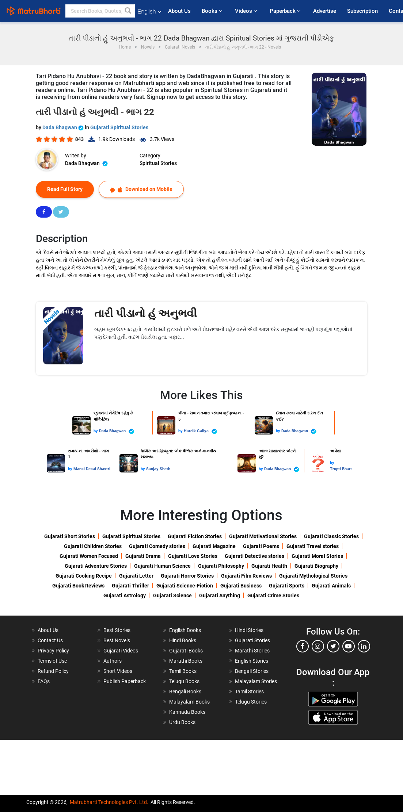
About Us (179, 11)
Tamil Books (183, 671)
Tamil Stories (249, 691)
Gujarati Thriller (130, 586)
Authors (112, 661)
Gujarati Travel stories (312, 546)
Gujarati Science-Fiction (184, 586)
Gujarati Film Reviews (246, 576)
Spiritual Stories (158, 163)
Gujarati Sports (286, 586)
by (96, 431)
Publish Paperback (124, 681)
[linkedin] (364, 646)
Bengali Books (185, 691)
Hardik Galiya (200, 431)
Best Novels (116, 640)
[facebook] (302, 646)
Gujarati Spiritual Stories (119, 127)
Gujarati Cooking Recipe (84, 576)
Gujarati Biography (316, 566)
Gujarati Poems (261, 546)
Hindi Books (182, 640)
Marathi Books (185, 661)
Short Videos (117, 671)
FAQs (44, 681)
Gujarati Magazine (214, 546)
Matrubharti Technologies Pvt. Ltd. (109, 802)
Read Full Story (65, 189)
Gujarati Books (186, 651)
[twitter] (333, 646)
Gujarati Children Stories (93, 546)
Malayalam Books (189, 702)
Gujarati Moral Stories (317, 556)
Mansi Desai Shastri (91, 469)
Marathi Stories (252, 651)
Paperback (286, 11)
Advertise (324, 11)
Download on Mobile (141, 189)
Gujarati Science (172, 595)
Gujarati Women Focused (89, 556)
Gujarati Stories (252, 640)
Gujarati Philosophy (221, 566)
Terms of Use (52, 661)
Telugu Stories (251, 702)
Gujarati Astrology (124, 595)
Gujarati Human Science (162, 566)
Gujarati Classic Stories (331, 536)
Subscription (362, 11)
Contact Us (50, 640)
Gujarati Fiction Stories (195, 536)
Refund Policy (53, 671)
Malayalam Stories (256, 681)
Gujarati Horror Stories (187, 576)
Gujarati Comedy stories (157, 546)
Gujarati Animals (331, 586)
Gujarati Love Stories (192, 556)
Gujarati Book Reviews (78, 586)
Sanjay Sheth (158, 469)
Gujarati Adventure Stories (96, 566)
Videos (247, 11)
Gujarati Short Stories (69, 536)
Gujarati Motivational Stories (263, 536)
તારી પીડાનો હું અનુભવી (145, 313)
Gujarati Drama (143, 556)
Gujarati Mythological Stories (313, 576)
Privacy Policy (53, 651)
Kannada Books (187, 712)
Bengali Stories (252, 671)
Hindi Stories (249, 630)
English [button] (149, 11)
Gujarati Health (269, 566)
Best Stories (116, 630)
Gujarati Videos (120, 651)
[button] (128, 11)
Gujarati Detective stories (254, 556)
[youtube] (348, 646)
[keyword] (100, 11)
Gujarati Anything (219, 595)
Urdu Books (182, 722)
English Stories (251, 661)
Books (213, 11)
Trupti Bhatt (341, 469)
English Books (185, 630)
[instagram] (318, 646)
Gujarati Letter (136, 576)
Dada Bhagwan (63, 127)
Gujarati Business (241, 586)
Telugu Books (184, 681)
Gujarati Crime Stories (273, 595)
